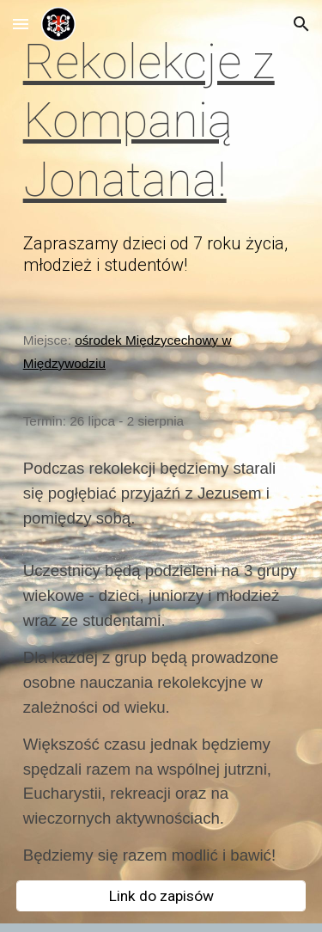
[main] (161, 121)
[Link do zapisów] (161, 896)
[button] (20, 23)
